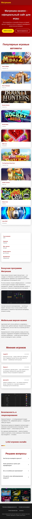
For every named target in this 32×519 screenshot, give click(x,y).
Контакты (21, 510)
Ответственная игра (12, 510)
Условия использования (24, 507)
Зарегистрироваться (22, 30)
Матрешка (6, 2)
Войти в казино (8, 30)
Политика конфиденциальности (9, 507)
